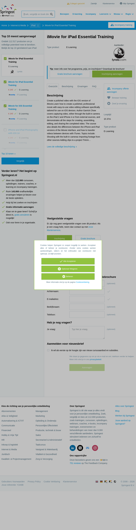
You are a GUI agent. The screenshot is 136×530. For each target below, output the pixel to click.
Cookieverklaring (82, 282)
